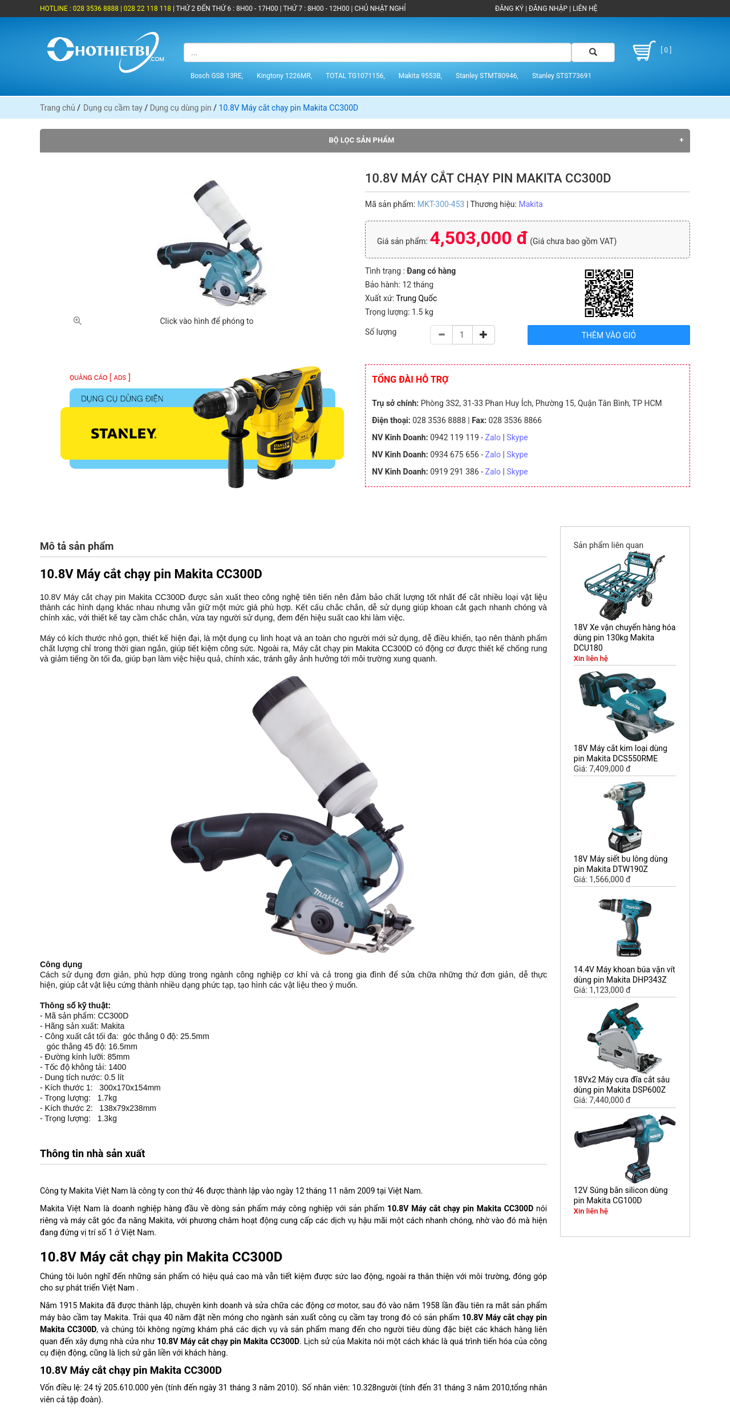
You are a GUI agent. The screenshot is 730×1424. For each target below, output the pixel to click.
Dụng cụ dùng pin (181, 107)
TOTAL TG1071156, (355, 76)
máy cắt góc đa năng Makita (122, 1220)
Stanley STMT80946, (487, 76)
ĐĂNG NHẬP (548, 9)
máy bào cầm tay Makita (84, 1317)
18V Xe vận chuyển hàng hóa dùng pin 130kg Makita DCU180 (625, 637)
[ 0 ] (650, 50)
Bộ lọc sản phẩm (362, 140)
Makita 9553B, (420, 76)
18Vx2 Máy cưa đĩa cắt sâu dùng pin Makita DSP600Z (622, 1084)
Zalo (493, 437)
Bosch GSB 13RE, (216, 76)
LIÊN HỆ (584, 9)
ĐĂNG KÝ (509, 9)
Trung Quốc (416, 298)
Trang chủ (57, 107)
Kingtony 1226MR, (284, 76)
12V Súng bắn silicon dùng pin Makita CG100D (621, 1195)
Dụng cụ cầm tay (113, 107)
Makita (530, 204)
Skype (517, 437)
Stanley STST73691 (561, 76)
